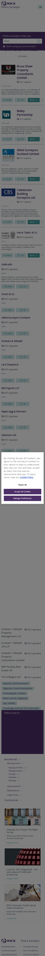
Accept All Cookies (22, 491)
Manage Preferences (22, 498)
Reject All (22, 485)
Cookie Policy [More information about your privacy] (26, 477)
